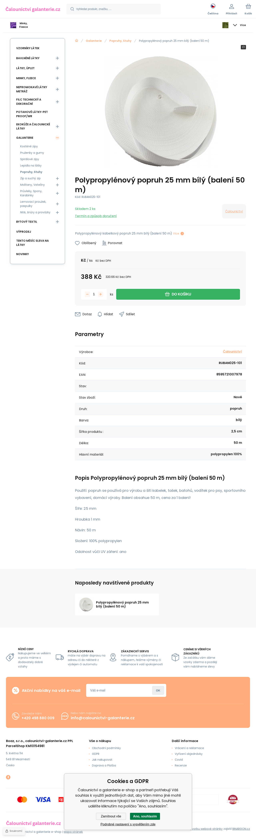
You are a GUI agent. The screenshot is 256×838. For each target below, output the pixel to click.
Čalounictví (234, 211)
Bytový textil (26, 222)
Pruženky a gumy (32, 153)
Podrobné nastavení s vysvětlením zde (128, 824)
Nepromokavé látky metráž (31, 89)
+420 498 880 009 (38, 717)
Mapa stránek (73, 832)
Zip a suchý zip (30, 178)
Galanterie (94, 41)
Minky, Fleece (26, 78)
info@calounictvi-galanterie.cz (103, 718)
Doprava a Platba (104, 765)
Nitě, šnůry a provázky (35, 212)
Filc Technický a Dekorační (28, 102)
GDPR (95, 754)
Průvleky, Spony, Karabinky (31, 193)
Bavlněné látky (27, 58)
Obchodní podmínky (106, 748)
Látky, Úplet (25, 68)
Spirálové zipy (29, 159)
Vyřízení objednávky (189, 754)
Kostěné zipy (29, 146)
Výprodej (23, 232)
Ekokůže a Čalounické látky (33, 126)
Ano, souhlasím (145, 816)
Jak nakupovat (102, 760)
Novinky (22, 254)
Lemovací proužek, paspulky (33, 204)
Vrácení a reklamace (189, 748)
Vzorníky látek (27, 48)
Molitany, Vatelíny (32, 185)
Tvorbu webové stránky (206, 829)
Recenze (181, 765)
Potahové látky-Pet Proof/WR (32, 114)
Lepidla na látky (31, 166)
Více (176, 233)
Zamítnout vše (111, 816)
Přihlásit (158, 690)
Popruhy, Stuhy (120, 41)
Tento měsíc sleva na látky (32, 243)
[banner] (32, 10)
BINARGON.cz (241, 829)
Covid (179, 760)
